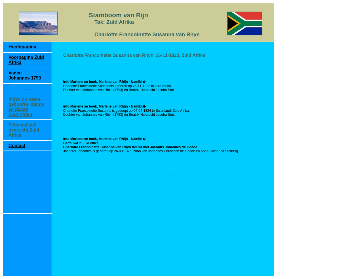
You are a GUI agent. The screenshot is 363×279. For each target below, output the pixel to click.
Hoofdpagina (22, 46)
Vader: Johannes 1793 (25, 75)
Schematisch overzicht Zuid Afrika (24, 130)
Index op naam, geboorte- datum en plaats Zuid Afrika (26, 107)
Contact (17, 145)
